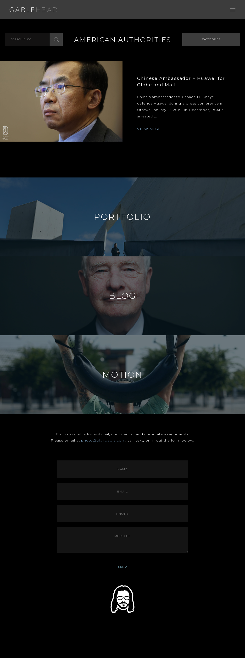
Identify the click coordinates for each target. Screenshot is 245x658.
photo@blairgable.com (103, 440)
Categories (211, 39)
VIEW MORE (149, 129)
